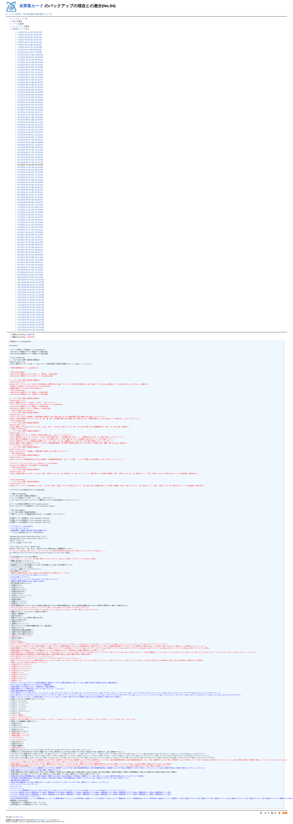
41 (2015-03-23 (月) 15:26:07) (30, 132)
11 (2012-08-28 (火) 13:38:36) (30, 57)
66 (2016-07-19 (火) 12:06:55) (30, 195)
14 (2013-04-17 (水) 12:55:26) (30, 65)
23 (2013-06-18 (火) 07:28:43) (30, 87)
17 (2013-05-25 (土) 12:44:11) (30, 72)
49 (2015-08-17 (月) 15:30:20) (30, 152)
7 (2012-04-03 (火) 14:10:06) (29, 47)
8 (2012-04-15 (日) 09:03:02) (29, 50)
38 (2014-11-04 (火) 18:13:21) (30, 125)
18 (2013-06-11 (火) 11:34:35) (30, 75)
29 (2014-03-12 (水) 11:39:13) (30, 102)
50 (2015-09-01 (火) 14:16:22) (30, 155)
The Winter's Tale (18, 817)
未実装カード (31, 6)
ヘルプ (48, 14)
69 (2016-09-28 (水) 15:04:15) (30, 202)
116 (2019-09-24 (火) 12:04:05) (30, 320)
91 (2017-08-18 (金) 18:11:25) (30, 257)
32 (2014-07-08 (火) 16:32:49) (30, 110)
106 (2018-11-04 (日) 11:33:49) (30, 295)
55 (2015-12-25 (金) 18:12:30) (30, 167)
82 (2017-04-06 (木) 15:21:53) (30, 235)
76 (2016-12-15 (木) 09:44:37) (30, 220)
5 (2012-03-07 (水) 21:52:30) (29, 42)
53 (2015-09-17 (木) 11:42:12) (30, 162)
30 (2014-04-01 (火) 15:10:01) (30, 105)
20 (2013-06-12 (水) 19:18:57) (30, 80)
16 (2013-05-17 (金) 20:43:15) (30, 70)
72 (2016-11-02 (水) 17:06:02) (30, 210)
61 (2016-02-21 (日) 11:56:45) (30, 182)
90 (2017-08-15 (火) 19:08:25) (30, 255)
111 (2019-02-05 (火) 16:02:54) (30, 307)
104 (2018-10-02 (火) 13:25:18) (30, 290)
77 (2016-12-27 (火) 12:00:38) (30, 222)
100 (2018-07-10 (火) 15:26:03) (30, 280)
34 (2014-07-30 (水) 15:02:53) (30, 115)
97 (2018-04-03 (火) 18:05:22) (30, 272)
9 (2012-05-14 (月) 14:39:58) (29, 52)
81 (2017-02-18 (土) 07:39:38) (30, 232)
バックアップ (17, 26)
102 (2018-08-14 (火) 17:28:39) (30, 285)
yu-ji (23, 821)
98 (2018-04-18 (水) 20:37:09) (30, 275)
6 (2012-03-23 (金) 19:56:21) (29, 45)
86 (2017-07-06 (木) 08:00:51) (30, 245)
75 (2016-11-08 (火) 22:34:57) (30, 217)
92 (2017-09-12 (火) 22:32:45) (30, 260)
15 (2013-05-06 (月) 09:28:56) (30, 67)
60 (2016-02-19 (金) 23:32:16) (30, 180)
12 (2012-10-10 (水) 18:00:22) (30, 60)
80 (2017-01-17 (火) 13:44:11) (30, 230)
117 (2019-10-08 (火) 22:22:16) (30, 322)
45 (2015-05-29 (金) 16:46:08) (30, 142)
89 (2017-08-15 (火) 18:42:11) (30, 252)
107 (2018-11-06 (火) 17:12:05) (30, 297)
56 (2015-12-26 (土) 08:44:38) (30, 170)
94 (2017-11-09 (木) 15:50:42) (30, 265)
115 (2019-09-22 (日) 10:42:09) (30, 317)
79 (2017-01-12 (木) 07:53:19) (30, 227)
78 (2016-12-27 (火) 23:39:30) (30, 225)
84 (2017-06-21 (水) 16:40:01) (30, 240)
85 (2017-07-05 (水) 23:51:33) (30, 242)
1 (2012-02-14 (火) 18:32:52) (29, 32)
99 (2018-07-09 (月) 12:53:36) (30, 277)
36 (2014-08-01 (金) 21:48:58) (30, 120)
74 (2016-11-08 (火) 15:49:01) (30, 215)
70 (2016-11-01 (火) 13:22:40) (30, 205)
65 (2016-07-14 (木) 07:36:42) (30, 192)
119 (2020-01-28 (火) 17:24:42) (30, 327)
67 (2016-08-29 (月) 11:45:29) (30, 197)
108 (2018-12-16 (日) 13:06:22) (30, 300)
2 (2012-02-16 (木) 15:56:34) (29, 35)
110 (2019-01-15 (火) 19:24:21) (30, 305)
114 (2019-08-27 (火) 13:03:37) (30, 315)
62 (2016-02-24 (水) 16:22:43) (30, 185)
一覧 (23, 14)
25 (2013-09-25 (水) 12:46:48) (30, 92)
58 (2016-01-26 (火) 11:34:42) (30, 175)
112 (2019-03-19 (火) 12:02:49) (30, 310)
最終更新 (39, 14)
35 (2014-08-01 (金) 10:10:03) (30, 117)
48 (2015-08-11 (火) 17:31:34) (30, 150)
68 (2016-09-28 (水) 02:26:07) (30, 200)
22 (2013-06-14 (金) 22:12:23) (30, 85)
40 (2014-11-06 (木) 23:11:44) (30, 130)
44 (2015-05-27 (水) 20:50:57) (30, 140)
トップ (10, 14)
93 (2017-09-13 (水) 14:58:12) (30, 262)
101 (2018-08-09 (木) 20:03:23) (30, 282)
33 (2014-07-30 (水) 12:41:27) (30, 112)
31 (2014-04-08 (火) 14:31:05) (30, 107)
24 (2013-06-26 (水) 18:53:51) (30, 90)
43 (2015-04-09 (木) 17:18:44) (30, 137)
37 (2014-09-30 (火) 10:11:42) (30, 122)
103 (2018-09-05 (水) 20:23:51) (30, 287)
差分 (14, 21)
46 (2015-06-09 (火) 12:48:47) (30, 145)
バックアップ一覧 (19, 19)
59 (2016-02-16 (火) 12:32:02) (30, 177)
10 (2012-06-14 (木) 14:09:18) (30, 55)
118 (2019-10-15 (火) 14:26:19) (30, 325)
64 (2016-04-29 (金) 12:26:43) (30, 190)
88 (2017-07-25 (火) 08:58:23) (30, 250)
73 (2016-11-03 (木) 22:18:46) (30, 212)
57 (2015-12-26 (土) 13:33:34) (30, 172)
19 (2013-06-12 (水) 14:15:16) (30, 77)
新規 (18, 14)
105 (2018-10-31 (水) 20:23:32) (30, 292)
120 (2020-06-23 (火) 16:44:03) (30, 330)
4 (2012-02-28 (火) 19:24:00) (29, 40)
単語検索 (30, 14)
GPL (58, 820)
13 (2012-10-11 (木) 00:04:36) (30, 62)
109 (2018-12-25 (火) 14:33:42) (30, 302)
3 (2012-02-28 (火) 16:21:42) (29, 37)
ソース (15, 24)
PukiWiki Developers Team (42, 820)
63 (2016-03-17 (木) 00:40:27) (30, 187)
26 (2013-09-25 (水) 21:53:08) (30, 95)
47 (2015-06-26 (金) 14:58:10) (30, 147)
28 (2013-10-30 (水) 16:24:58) (30, 100)
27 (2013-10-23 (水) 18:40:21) (30, 97)
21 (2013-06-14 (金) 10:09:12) (30, 82)
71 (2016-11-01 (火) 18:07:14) (30, 207)
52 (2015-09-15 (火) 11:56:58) (30, 160)
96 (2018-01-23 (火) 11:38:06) (30, 270)
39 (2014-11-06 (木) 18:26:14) (30, 127)
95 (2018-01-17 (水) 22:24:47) (30, 267)
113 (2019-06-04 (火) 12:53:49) (30, 312)
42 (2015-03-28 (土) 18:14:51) (30, 135)
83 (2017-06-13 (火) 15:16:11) (30, 237)
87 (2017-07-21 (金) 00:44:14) (30, 247)
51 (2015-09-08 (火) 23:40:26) (30, 157)
